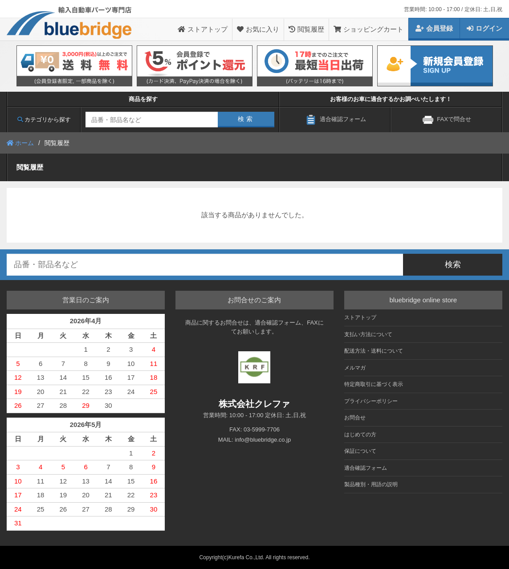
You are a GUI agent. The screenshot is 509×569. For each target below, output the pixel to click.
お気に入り (258, 29)
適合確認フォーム (365, 468)
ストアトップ (203, 29)
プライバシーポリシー (371, 401)
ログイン (484, 28)
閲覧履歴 (306, 29)
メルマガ (355, 368)
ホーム (20, 142)
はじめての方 (360, 434)
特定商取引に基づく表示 (373, 384)
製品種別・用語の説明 (371, 484)
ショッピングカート (368, 29)
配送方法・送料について (373, 351)
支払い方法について (368, 334)
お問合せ (355, 418)
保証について (360, 451)
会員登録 (434, 28)
